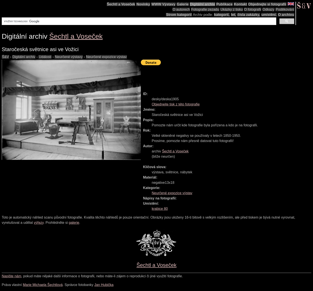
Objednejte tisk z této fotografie (176, 104)
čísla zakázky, (248, 15)
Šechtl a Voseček (121, 4)
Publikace (224, 4)
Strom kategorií (178, 15)
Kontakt (240, 4)
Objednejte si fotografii (267, 4)
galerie (74, 222)
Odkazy (268, 9)
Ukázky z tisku (231, 9)
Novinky (143, 4)
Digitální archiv (202, 4)
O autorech (181, 9)
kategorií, (222, 15)
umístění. (269, 15)
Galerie (182, 4)
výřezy (39, 222)
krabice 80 (160, 209)
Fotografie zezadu (205, 9)
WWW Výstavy (163, 4)
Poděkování (285, 9)
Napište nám (11, 276)
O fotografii (252, 9)
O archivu (286, 15)
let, (233, 15)
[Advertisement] (220, 76)
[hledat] (138, 21)
